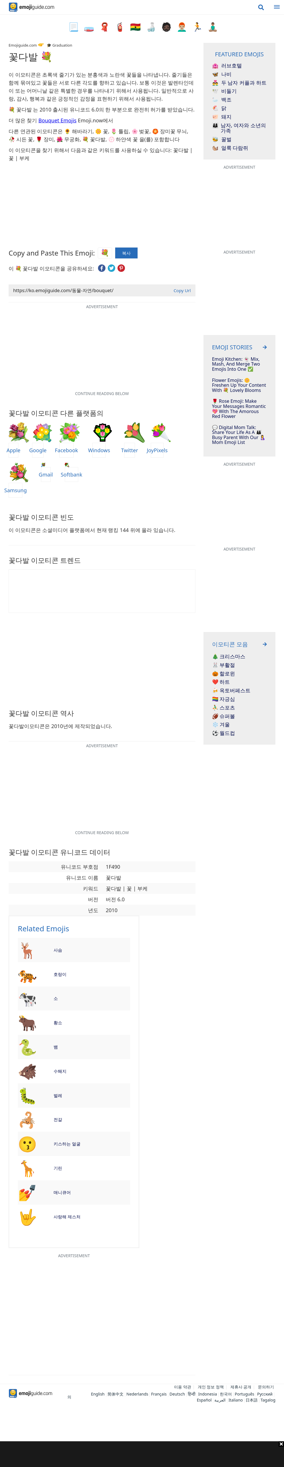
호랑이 (60, 974)
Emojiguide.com (23, 45)
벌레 (58, 1095)
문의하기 (266, 1387)
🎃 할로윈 (223, 674)
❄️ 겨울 (221, 724)
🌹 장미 (45, 139)
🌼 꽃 (101, 131)
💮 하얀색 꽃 (123, 139)
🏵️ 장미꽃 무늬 (169, 131)
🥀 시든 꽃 (21, 139)
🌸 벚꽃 (141, 131)
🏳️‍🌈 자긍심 (223, 699)
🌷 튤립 (120, 131)
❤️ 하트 (221, 682)
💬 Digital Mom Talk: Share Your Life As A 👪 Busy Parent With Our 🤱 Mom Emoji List (238, 435)
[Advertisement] (142, 1454)
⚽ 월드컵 (223, 733)
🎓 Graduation (59, 45)
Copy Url (182, 290)
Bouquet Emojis (57, 120)
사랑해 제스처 (67, 1216)
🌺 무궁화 (68, 139)
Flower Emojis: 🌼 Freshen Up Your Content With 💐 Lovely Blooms (239, 385)
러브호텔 (227, 66)
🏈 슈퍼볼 (223, 716)
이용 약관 (182, 1387)
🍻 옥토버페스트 (231, 690)
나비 (222, 74)
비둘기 (224, 91)
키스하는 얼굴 (67, 1144)
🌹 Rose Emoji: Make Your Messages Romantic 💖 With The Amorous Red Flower (239, 409)
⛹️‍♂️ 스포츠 (223, 708)
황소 (58, 1022)
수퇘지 (60, 1071)
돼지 (222, 117)
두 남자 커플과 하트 (239, 83)
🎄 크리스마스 (229, 656)
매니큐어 (62, 1192)
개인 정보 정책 (211, 1387)
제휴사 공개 (241, 1387)
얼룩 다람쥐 (230, 148)
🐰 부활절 (223, 665)
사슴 (58, 950)
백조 (222, 100)
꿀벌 (222, 139)
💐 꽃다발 (93, 139)
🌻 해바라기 (78, 131)
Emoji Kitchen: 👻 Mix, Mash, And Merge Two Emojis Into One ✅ (236, 364)
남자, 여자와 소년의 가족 (239, 128)
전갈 (58, 1119)
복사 (126, 253)
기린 (58, 1168)
